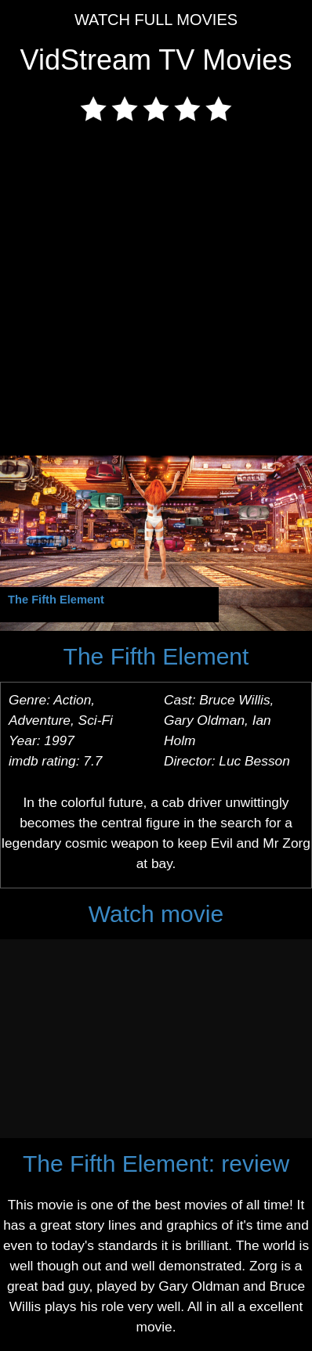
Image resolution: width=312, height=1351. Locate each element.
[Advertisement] (156, 292)
